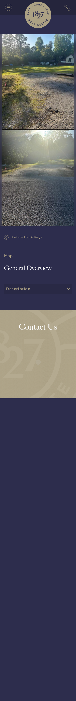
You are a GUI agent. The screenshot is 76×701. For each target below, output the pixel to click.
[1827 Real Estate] (38, 15)
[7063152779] (67, 7)
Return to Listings (23, 237)
